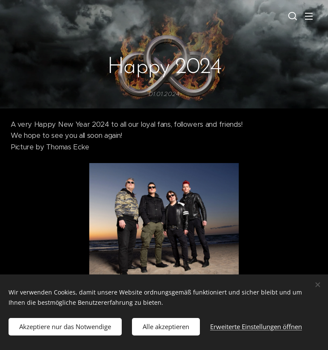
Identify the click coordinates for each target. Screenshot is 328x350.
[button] (291, 15)
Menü (309, 16)
